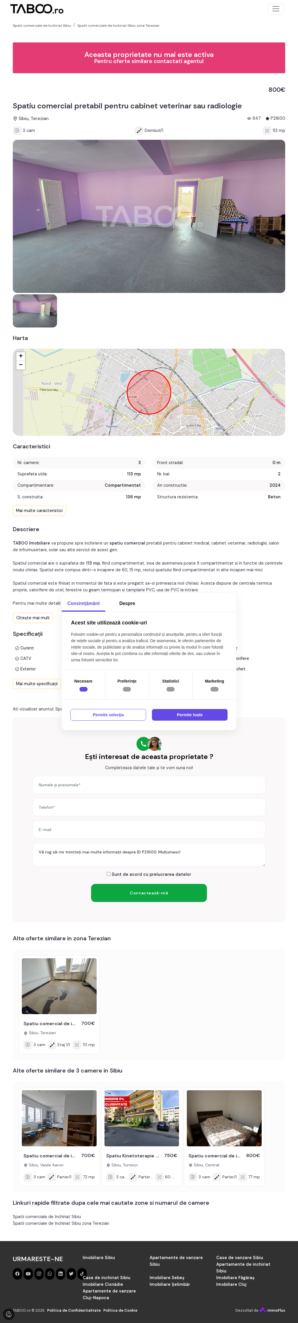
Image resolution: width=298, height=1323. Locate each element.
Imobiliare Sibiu (99, 1257)
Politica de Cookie (120, 1310)
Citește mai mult (33, 617)
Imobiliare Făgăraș (235, 1277)
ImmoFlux (272, 1310)
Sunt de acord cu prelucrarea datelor (149, 874)
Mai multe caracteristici (39, 510)
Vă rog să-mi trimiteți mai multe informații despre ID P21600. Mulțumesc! (149, 855)
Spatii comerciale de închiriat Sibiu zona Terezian (61, 1223)
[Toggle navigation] (276, 9)
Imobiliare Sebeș (167, 1277)
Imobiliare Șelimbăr (170, 1284)
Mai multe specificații (37, 683)
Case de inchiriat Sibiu (106, 1277)
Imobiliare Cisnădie (103, 1284)
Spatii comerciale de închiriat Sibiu (47, 1216)
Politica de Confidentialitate (74, 1310)
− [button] (21, 365)
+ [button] (21, 356)
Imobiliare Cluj (231, 1284)
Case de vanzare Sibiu (239, 1257)
